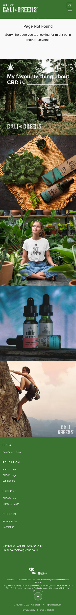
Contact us (8, 527)
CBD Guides (9, 498)
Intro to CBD (9, 469)
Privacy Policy (10, 521)
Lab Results (9, 480)
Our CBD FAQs (11, 504)
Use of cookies (47, 610)
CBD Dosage (10, 475)
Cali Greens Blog (12, 452)
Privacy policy (28, 610)
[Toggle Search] (70, 5)
